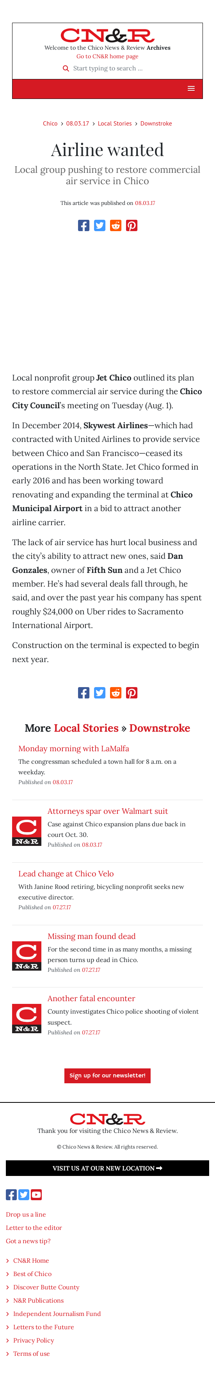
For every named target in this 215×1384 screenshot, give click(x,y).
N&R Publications (38, 1300)
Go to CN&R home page (107, 56)
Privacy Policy (33, 1340)
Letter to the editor (34, 1227)
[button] (191, 88)
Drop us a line (26, 1214)
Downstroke (156, 123)
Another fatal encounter (91, 998)
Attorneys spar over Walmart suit (108, 811)
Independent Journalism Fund (57, 1314)
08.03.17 (77, 123)
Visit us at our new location (107, 1168)
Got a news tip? (28, 1241)
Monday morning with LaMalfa (73, 748)
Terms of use (31, 1353)
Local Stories (115, 123)
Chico (50, 123)
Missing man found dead (92, 936)
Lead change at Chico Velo (66, 873)
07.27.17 (62, 907)
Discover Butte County (46, 1287)
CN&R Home (31, 1260)
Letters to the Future (43, 1327)
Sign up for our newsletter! (107, 1076)
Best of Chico (32, 1274)
